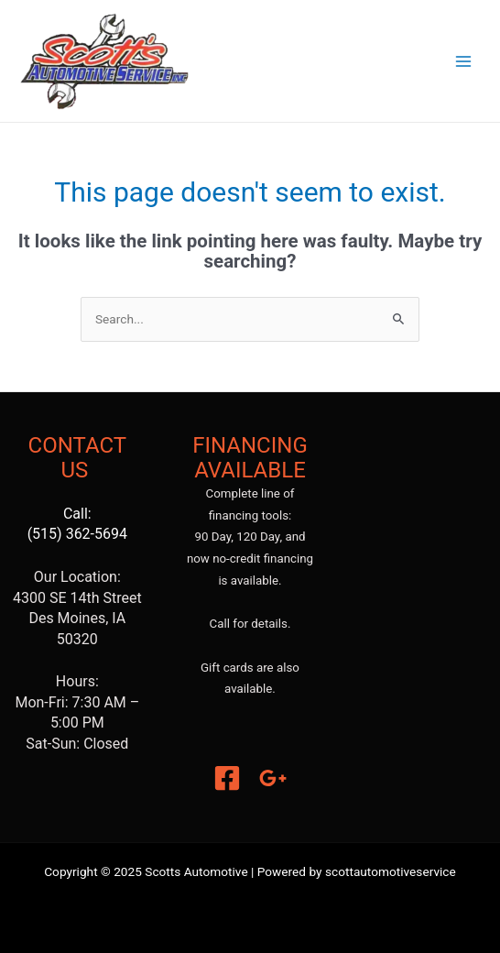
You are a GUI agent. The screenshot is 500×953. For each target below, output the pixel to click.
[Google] (273, 778)
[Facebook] (227, 778)
